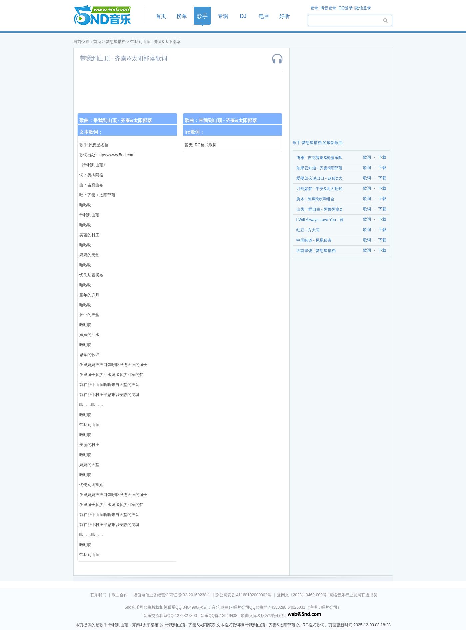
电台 (264, 16)
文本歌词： (91, 132)
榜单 (181, 16)
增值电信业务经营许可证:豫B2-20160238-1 (171, 595)
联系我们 (98, 595)
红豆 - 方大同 (308, 230)
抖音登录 (328, 8)
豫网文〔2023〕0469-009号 (302, 595)
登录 (314, 8)
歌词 (366, 157)
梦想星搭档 (116, 41)
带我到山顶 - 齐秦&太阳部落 (155, 41)
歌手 (202, 16)
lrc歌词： (194, 132)
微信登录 (363, 8)
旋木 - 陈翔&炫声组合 (315, 199)
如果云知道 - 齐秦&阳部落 (319, 168)
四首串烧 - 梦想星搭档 (316, 250)
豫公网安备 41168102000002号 (243, 595)
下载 (382, 157)
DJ (243, 16)
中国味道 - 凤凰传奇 (314, 240)
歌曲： (115, 120)
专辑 (223, 16)
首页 (106, 15)
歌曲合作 (120, 595)
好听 (284, 16)
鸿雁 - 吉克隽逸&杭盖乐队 (319, 157)
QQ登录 (345, 8)
